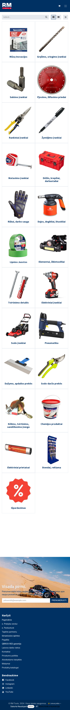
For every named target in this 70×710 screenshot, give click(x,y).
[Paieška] (46, 17)
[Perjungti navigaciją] (65, 6)
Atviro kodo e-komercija (49, 706)
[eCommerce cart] (59, 6)
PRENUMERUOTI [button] (59, 600)
